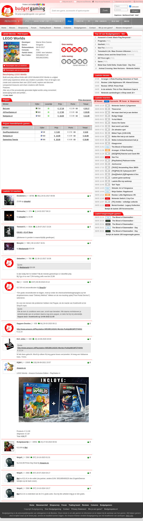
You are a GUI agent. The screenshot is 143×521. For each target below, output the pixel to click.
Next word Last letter (117, 126)
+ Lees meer (8, 95)
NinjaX (19, 457)
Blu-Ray (116, 21)
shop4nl (27, 201)
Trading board (74, 505)
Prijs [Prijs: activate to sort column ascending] (60, 104)
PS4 (70, 21)
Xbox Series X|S (42, 21)
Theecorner (113, 109)
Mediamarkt (23, 249)
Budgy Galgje (114, 116)
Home (3, 28)
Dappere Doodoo (24, 324)
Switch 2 (59, 21)
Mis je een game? (106, 28)
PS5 (27, 21)
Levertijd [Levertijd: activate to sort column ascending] (48, 104)
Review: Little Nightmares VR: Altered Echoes (119, 82)
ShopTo (42, 288)
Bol (26, 448)
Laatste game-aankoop (117, 178)
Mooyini (20, 243)
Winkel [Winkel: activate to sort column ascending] (5, 104)
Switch (80, 21)
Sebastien (21, 259)
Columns (67, 28)
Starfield (104, 44)
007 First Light (106, 58)
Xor (18, 282)
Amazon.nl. (44, 463)
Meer (127, 21)
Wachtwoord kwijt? (128, 15)
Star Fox (105, 48)
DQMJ (19, 363)
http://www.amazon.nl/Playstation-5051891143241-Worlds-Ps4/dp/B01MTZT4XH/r (49, 329)
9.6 (42, 140)
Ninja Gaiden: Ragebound (119, 192)
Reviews (57, 28)
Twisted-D (21, 227)
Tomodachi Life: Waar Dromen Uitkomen (118, 51)
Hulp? (137, 15)
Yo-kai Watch (113, 119)
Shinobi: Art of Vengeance (119, 188)
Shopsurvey (23, 28)
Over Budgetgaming (53, 509)
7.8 (38, 109)
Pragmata (104, 41)
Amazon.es (21, 368)
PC (89, 21)
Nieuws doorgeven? (124, 28)
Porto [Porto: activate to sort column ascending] (73, 104)
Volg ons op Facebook (102, 1)
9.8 (38, 116)
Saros (102, 62)
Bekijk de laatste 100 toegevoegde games (123, 235)
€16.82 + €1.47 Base (25, 232)
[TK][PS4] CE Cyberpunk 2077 (120, 171)
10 (43, 132)
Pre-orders (101, 21)
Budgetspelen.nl (111, 509)
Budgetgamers (80, 28)
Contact (92, 28)
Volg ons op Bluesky (84, 1)
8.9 (38, 112)
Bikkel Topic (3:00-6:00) (118, 133)
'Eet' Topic (112, 185)
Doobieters (21, 196)
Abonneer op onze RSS (123, 1)
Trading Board (45, 28)
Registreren (118, 15)
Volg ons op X (67, 1)
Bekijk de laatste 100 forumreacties (119, 209)
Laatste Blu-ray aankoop (118, 181)
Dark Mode (139, 1)
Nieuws (12, 28)
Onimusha (21, 211)
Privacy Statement (78, 509)
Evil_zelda (21, 339)
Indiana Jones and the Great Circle (116, 55)
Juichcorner (113, 164)
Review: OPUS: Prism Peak (112, 86)
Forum (33, 28)
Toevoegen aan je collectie (15, 70)
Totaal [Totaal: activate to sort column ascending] (85, 104)
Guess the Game (115, 123)
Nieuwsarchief (42, 505)
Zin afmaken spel (115, 130)
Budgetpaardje (23, 442)
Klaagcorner (113, 143)
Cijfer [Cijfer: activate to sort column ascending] (37, 104)
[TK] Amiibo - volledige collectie (121, 202)
